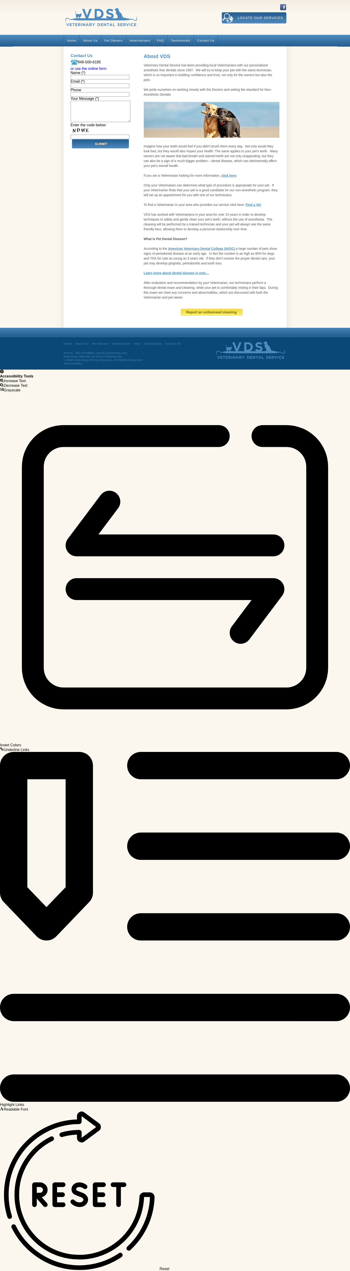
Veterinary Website (77, 356)
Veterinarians (140, 40)
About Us (90, 40)
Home (71, 40)
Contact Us (205, 40)
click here (228, 175)
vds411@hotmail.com (111, 353)
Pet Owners (114, 40)
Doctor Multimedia (109, 356)
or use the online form (89, 69)
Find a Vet (253, 205)
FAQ (160, 40)
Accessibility (73, 363)
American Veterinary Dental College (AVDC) (201, 248)
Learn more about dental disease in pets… (176, 273)
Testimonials (180, 40)
